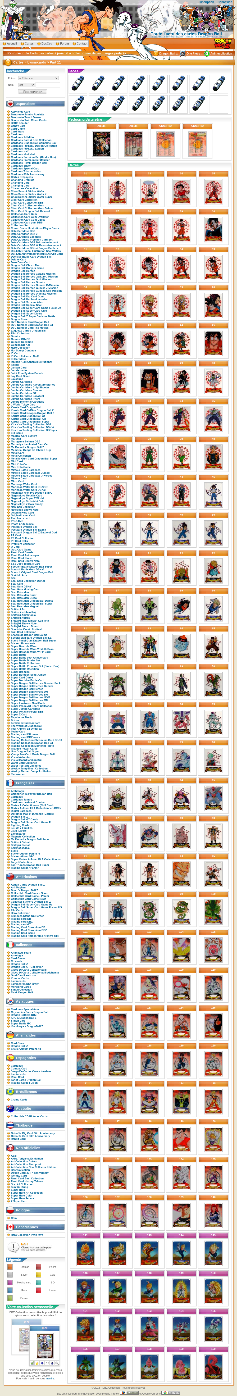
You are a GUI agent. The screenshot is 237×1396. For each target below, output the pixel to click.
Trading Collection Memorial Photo (32, 745)
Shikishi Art (18, 609)
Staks (14, 850)
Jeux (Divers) (19, 830)
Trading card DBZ (22, 921)
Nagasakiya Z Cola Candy (27, 504)
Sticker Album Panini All (26, 1048)
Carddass (17, 134)
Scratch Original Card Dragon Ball (32, 572)
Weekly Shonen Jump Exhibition (31, 771)
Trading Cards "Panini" (25, 867)
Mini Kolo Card (20, 464)
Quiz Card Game (21, 549)
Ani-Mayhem (18, 887)
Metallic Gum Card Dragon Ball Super (34, 458)
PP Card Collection (22, 538)
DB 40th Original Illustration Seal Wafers (36, 251)
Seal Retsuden (20, 592)
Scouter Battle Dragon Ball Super (31, 566)
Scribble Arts (19, 575)
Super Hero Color (21, 1195)
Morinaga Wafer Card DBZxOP (29, 487)
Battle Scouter (20, 123)
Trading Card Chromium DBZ (29, 930)
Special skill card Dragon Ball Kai (31, 637)
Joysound (17, 378)
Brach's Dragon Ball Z (24, 890)
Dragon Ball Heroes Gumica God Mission (36, 290)
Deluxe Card (18, 259)
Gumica (15, 336)
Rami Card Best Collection (27, 1178)
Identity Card (19, 1175)
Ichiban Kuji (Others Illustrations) (31, 361)
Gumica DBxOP (20, 339)
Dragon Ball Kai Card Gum (27, 296)
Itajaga (15, 364)
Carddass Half (19, 151)
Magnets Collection (23, 836)
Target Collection (21, 862)
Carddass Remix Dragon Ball (29, 162)
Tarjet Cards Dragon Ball (26, 1079)
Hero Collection (20, 347)
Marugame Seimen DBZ (25, 441)
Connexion (225, 2)
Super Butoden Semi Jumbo (28, 674)
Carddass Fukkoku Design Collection (34, 145)
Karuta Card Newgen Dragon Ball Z (32, 413)
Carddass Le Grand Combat (28, 802)
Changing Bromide (22, 179)
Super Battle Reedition (25, 669)
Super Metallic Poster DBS (27, 711)
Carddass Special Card (25, 168)
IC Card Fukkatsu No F (25, 356)
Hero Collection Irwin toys (27, 1234)
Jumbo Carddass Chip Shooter (30, 387)
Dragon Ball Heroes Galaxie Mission (33, 273)
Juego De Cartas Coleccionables (31, 1071)
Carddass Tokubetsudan (26, 171)
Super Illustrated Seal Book (28, 703)
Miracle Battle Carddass (26, 469)
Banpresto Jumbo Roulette (27, 114)
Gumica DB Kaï (20, 344)
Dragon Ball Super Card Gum (29, 310)
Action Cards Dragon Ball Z (28, 884)
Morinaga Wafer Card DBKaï (28, 489)
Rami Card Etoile (21, 558)
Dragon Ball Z (19, 816)
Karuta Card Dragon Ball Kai (28, 418)
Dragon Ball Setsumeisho (26, 302)
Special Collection (22, 1184)
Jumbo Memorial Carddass (27, 401)
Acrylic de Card (20, 111)
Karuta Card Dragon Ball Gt (28, 415)
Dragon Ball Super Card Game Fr (31, 822)
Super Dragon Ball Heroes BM (29, 694)
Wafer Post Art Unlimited (26, 765)
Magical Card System (24, 435)
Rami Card (17, 1077)
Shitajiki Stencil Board (24, 626)
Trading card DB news (24, 734)
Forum (64, 43)
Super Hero (18, 1189)
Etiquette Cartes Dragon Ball (28, 330)
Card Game (18, 128)
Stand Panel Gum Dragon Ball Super (33, 640)
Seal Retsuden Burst (23, 595)
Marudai (16, 438)
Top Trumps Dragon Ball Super (30, 865)
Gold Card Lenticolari (24, 975)
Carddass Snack (21, 165)
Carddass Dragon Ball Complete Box (33, 142)
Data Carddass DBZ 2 (24, 233)
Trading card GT (21, 924)
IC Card (15, 353)
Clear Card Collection (24, 199)
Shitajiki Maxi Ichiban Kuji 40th (30, 620)
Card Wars (17, 131)
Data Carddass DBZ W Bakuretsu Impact (36, 245)
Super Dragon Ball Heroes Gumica (32, 686)
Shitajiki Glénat (20, 845)
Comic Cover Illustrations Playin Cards (35, 228)
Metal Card (17, 452)
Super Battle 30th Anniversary (29, 657)
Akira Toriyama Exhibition (27, 1158)
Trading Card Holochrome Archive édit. (35, 935)
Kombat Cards (20, 978)
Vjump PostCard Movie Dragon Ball (33, 754)
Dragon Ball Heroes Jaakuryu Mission (34, 276)
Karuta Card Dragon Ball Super (30, 421)
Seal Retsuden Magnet (25, 606)
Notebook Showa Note (25, 509)
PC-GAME (17, 521)
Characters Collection (24, 188)
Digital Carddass (21, 810)
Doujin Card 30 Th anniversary (30, 1172)
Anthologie (17, 791)
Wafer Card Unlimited (24, 762)
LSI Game (17, 433)
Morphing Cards (21, 986)
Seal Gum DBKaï (21, 586)
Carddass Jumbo (21, 799)
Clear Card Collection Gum (27, 205)
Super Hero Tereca (22, 1198)
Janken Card (19, 367)
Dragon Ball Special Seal (26, 305)
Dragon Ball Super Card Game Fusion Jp (36, 307)
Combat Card (19, 1068)
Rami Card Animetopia (25, 555)
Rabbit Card (18, 1138)
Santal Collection (21, 989)
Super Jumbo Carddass (25, 708)
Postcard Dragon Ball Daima (28, 529)
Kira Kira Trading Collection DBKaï (32, 427)
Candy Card (18, 125)
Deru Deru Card (20, 262)
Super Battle (18, 654)
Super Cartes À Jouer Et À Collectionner (36, 859)
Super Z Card (19, 714)
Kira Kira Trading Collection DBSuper (34, 430)
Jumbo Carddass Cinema (26, 390)
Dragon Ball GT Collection (27, 966)
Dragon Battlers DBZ (23, 1015)
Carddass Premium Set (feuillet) (30, 160)
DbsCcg (46, 43)
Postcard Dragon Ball (24, 526)
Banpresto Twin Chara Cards (28, 120)
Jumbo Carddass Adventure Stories (33, 384)
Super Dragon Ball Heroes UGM (30, 697)
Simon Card (18, 1020)
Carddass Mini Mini (23, 154)
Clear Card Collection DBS (27, 202)
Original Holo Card (22, 512)
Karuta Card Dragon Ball (26, 407)
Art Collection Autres (24, 1161)
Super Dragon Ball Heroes (27, 688)
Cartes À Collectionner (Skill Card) (32, 805)
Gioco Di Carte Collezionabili (28, 969)
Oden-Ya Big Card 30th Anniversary (33, 1133)
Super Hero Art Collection (27, 1192)
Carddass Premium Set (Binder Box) (33, 157)
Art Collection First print (26, 1164)
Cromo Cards (19, 1099)
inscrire (50, 1378)
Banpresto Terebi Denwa (26, 117)
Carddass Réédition (23, 137)
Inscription (207, 2)
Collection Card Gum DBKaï (28, 219)
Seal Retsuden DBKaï (24, 597)
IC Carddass (18, 359)
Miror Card (17, 481)
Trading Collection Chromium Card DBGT (36, 740)
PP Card (16, 535)
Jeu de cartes (19, 370)
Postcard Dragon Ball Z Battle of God (34, 532)
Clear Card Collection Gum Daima (32, 208)
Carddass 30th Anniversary (28, 174)
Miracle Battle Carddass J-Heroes (31, 475)
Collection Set (19, 225)
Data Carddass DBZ (23, 231)
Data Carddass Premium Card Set (31, 239)
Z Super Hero (19, 1201)
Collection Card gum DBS (27, 222)
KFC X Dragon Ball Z (23, 1017)
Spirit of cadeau (21, 847)
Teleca (15, 720)
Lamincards (18, 833)
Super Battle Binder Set (25, 660)
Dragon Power (20, 319)
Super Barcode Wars (23, 646)
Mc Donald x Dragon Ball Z (27, 447)
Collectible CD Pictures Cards (29, 1116)
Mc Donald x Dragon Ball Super (30, 839)
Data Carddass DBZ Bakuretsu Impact (34, 242)
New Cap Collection (23, 506)
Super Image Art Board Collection (32, 706)
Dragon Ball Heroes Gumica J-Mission (34, 287)
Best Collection (20, 1170)
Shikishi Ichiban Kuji (23, 612)
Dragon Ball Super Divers (26, 313)
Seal (13, 578)
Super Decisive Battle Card (27, 680)
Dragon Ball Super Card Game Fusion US (36, 907)
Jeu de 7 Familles (21, 828)
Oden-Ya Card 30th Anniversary (30, 1136)
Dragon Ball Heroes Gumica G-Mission (35, 285)
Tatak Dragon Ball (22, 992)
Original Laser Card (23, 515)
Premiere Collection (23, 543)
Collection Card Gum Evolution (30, 216)
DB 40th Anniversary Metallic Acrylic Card (37, 253)
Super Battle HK (21, 1023)
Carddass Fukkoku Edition (27, 148)
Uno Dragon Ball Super (25, 751)
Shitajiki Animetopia (23, 615)
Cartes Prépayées (22, 177)
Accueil (12, 43)
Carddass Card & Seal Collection (31, 140)
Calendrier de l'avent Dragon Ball (31, 793)
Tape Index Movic (21, 717)
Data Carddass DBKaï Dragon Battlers (34, 248)
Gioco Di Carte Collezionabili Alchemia (35, 972)
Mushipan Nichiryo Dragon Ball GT (32, 492)
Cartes (29, 43)
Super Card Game (22, 677)
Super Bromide (20, 671)
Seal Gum (17, 583)
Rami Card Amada (22, 552)
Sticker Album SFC (22, 856)
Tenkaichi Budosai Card (26, 723)
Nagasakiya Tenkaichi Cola (27, 501)
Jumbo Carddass (21, 381)
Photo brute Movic (22, 524)
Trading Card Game (23, 933)
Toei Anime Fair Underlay (26, 728)
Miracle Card (19, 478)
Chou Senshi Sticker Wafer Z (28, 194)
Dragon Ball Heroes (23, 270)
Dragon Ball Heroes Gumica (28, 282)
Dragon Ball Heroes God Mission (31, 279)
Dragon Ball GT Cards (24, 819)
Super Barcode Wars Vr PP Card (31, 651)
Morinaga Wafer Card (24, 484)
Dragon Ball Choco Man (25, 265)
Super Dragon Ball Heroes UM (29, 691)
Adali (14, 1155)
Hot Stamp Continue (23, 350)
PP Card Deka (19, 541)
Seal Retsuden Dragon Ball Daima (32, 600)
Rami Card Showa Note (25, 560)
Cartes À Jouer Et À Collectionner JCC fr (36, 808)
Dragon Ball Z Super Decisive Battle (33, 316)
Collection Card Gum (24, 214)
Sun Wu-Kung (19, 1187)
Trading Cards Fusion (24, 1082)
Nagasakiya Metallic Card (26, 495)
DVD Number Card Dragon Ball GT (32, 324)
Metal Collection (21, 455)
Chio (14, 1218)
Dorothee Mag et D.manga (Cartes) (32, 813)
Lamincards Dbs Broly (25, 983)
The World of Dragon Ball (26, 725)
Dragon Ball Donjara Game (27, 268)
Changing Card (20, 182)
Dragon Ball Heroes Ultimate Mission (34, 293)
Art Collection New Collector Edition (33, 1167)
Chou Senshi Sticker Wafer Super (31, 197)
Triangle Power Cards (24, 748)
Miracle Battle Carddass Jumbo (30, 472)
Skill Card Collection (23, 632)
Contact (82, 43)
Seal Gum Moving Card (25, 589)
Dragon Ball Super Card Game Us (31, 904)
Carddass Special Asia (25, 1009)
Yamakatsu (17, 774)
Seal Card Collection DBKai (28, 580)
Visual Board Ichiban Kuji (26, 760)
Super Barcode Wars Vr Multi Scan (32, 649)
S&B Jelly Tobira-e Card (26, 563)
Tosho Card (18, 731)
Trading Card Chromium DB (28, 927)
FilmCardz (17, 910)
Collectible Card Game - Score (29, 893)
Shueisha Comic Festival (26, 629)
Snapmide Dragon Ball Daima (29, 634)
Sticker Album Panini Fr (25, 853)
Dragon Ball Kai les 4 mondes (29, 299)
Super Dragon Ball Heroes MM (29, 700)
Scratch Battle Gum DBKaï (27, 569)
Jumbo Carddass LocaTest (27, 396)
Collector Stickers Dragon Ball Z (31, 901)
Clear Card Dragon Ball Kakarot (30, 211)
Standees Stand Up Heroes (27, 915)
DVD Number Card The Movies (30, 327)
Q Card (15, 546)
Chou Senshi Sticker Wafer (27, 191)
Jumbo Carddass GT (23, 393)
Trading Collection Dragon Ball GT (32, 742)
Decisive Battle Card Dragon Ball (31, 256)
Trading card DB (21, 918)
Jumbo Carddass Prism (25, 398)
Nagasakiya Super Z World (27, 498)
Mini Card (17, 461)
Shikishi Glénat (20, 842)
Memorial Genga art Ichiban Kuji (31, 450)
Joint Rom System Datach (27, 373)
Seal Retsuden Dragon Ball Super (31, 603)
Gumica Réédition (22, 342)
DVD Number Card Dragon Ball (30, 322)
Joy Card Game (20, 376)
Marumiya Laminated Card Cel (29, 444)
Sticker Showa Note (23, 643)
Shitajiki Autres (20, 617)
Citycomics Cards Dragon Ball (29, 1012)
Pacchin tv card (20, 518)
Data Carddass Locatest (26, 236)
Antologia (17, 955)
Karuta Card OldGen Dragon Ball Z (32, 410)
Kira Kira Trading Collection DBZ (31, 424)
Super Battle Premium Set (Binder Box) (35, 666)
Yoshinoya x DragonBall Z (27, 1026)
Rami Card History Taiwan (27, 1181)
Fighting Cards (20, 825)
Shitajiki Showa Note (23, 623)
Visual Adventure (21, 757)
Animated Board (21, 952)
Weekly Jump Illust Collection (29, 768)
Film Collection (20, 333)
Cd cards (16, 961)
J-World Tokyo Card (23, 404)
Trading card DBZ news (25, 737)
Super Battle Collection (25, 663)
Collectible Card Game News (28, 898)
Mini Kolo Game (21, 467)
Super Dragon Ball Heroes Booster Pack (36, 683)
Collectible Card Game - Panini (30, 896)
